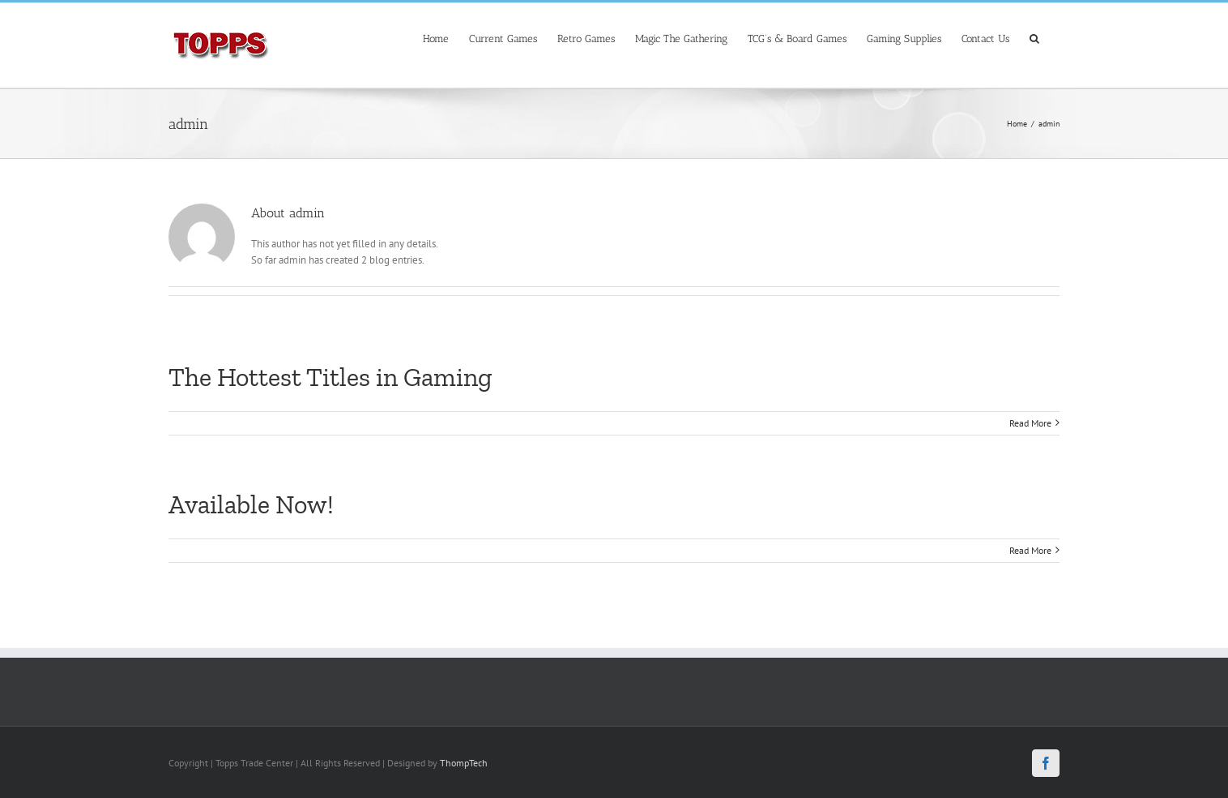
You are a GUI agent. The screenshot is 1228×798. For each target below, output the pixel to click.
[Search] (1034, 37)
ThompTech (464, 763)
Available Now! (251, 504)
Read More (1030, 423)
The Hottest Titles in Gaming (330, 377)
